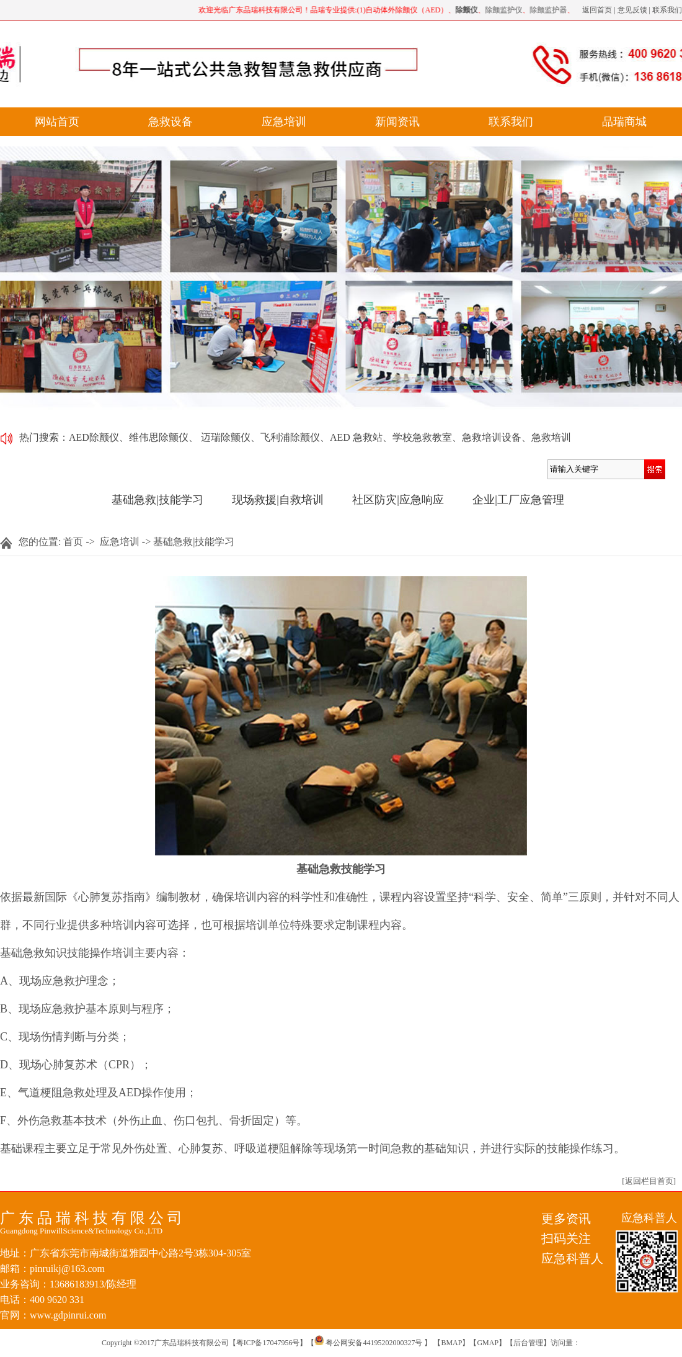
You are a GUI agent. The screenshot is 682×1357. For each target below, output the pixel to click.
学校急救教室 (422, 437)
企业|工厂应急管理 (518, 500)
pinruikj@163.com (67, 1268)
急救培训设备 (491, 437)
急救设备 (170, 121)
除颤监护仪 (505, 10)
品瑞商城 (624, 121)
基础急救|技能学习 (157, 500)
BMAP (451, 1342)
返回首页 (597, 10)
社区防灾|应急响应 (398, 500)
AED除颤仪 (94, 437)
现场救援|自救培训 (278, 500)
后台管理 (528, 1342)
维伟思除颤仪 (158, 437)
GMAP (487, 1342)
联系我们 (667, 10)
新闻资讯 (397, 121)
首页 (73, 541)
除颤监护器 (550, 10)
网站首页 (57, 121)
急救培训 (551, 437)
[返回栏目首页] (649, 1181)
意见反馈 (632, 10)
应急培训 (284, 121)
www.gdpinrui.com (68, 1315)
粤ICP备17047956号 (268, 1342)
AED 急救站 (356, 437)
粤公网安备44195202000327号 (368, 1342)
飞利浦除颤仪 (290, 437)
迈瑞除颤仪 (225, 437)
